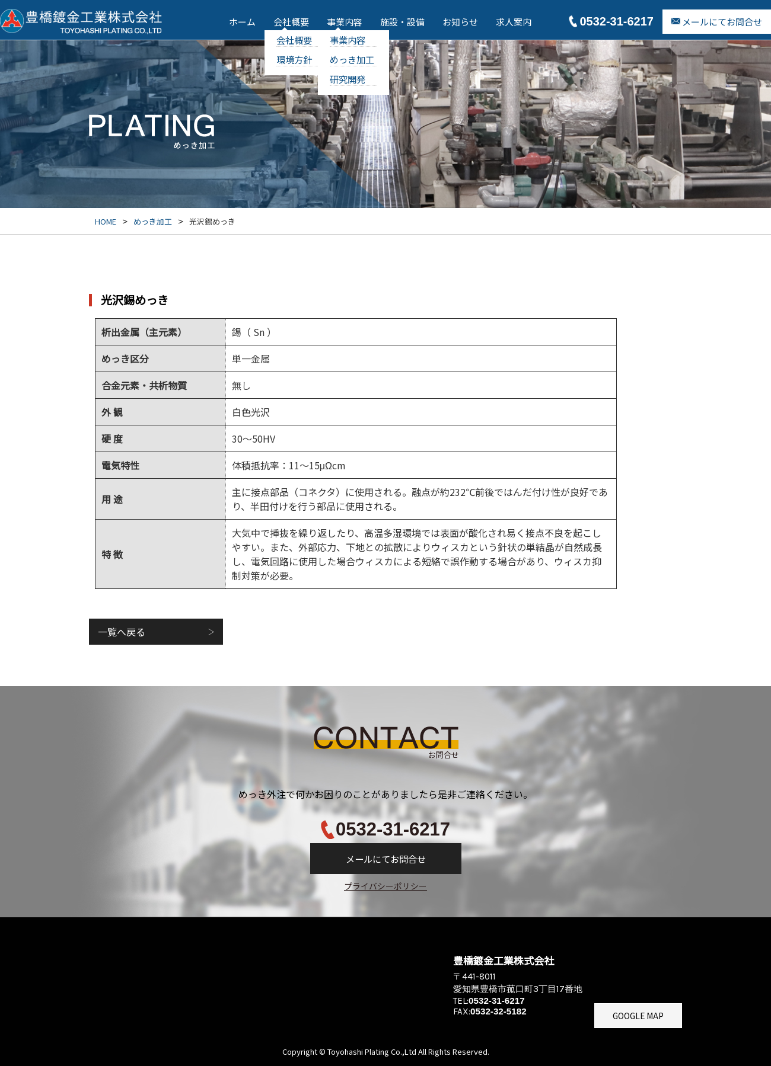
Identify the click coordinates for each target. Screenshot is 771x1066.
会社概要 (291, 21)
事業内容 (344, 21)
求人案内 (513, 21)
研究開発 (347, 78)
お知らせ (460, 21)
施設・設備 (402, 21)
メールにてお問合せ (722, 21)
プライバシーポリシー (385, 886)
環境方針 (294, 59)
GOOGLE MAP (638, 1016)
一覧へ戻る (121, 632)
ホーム (242, 21)
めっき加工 (352, 59)
